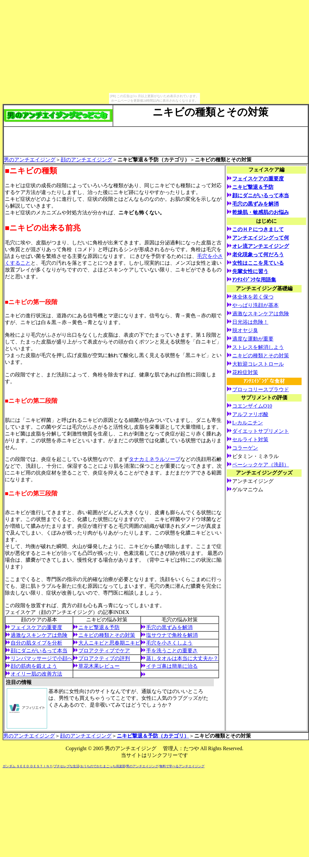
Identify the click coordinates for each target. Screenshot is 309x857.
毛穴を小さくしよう (169, 643)
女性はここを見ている (258, 263)
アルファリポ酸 (250, 414)
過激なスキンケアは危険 (39, 635)
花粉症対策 (245, 372)
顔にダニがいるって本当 (39, 650)
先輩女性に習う (250, 271)
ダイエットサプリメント (260, 431)
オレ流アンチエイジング (260, 246)
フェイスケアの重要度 (36, 627)
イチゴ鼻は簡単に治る (172, 666)
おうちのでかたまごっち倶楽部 (102, 766)
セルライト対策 (250, 439)
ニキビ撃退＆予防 (99, 627)
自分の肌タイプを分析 (36, 643)
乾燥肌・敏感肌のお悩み (260, 212)
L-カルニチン (247, 422)
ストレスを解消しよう (258, 347)
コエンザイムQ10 (252, 406)
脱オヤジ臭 (245, 330)
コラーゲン (245, 448)
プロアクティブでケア (104, 650)
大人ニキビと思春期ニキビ (109, 643)
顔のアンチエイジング (86, 159)
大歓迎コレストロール (258, 364)
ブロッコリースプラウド (260, 389)
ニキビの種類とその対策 (106, 635)
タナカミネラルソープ (154, 459)
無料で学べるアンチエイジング (181, 766)
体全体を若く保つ (253, 297)
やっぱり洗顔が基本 (255, 305)
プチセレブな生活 (66, 766)
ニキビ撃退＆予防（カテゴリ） (153, 736)
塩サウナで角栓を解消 (172, 635)
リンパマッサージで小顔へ (42, 658)
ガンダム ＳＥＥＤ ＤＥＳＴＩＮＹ (28, 766)
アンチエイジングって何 (260, 237)
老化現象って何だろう (258, 254)
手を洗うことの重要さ (172, 650)
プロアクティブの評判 (104, 658)
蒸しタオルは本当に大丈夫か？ (182, 658)
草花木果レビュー (99, 666)
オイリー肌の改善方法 (36, 674)
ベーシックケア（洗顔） (260, 464)
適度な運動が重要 (253, 339)
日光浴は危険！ (250, 322)
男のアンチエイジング (29, 159)
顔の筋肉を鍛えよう (34, 666)
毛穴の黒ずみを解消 (169, 627)
